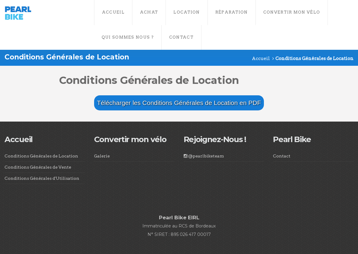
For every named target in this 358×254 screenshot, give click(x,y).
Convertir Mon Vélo (291, 12)
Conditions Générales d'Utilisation (42, 178)
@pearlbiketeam (204, 156)
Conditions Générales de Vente (38, 167)
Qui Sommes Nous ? (128, 37)
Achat (149, 12)
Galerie (102, 156)
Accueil (113, 12)
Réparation (231, 12)
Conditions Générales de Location (41, 156)
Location (186, 12)
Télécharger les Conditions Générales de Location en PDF (179, 102)
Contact (181, 37)
